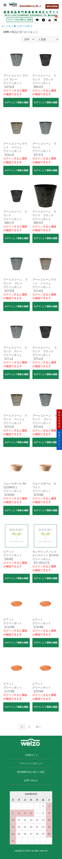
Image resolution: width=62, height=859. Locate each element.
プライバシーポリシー (30, 763)
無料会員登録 (52, 6)
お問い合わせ (31, 780)
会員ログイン (59, 439)
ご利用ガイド (31, 755)
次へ (38, 726)
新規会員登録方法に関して (30, 6)
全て (4, 26)
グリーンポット (26, 26)
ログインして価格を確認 (16, 102)
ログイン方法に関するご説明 (19, 20)
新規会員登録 (59, 419)
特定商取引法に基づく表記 (31, 772)
